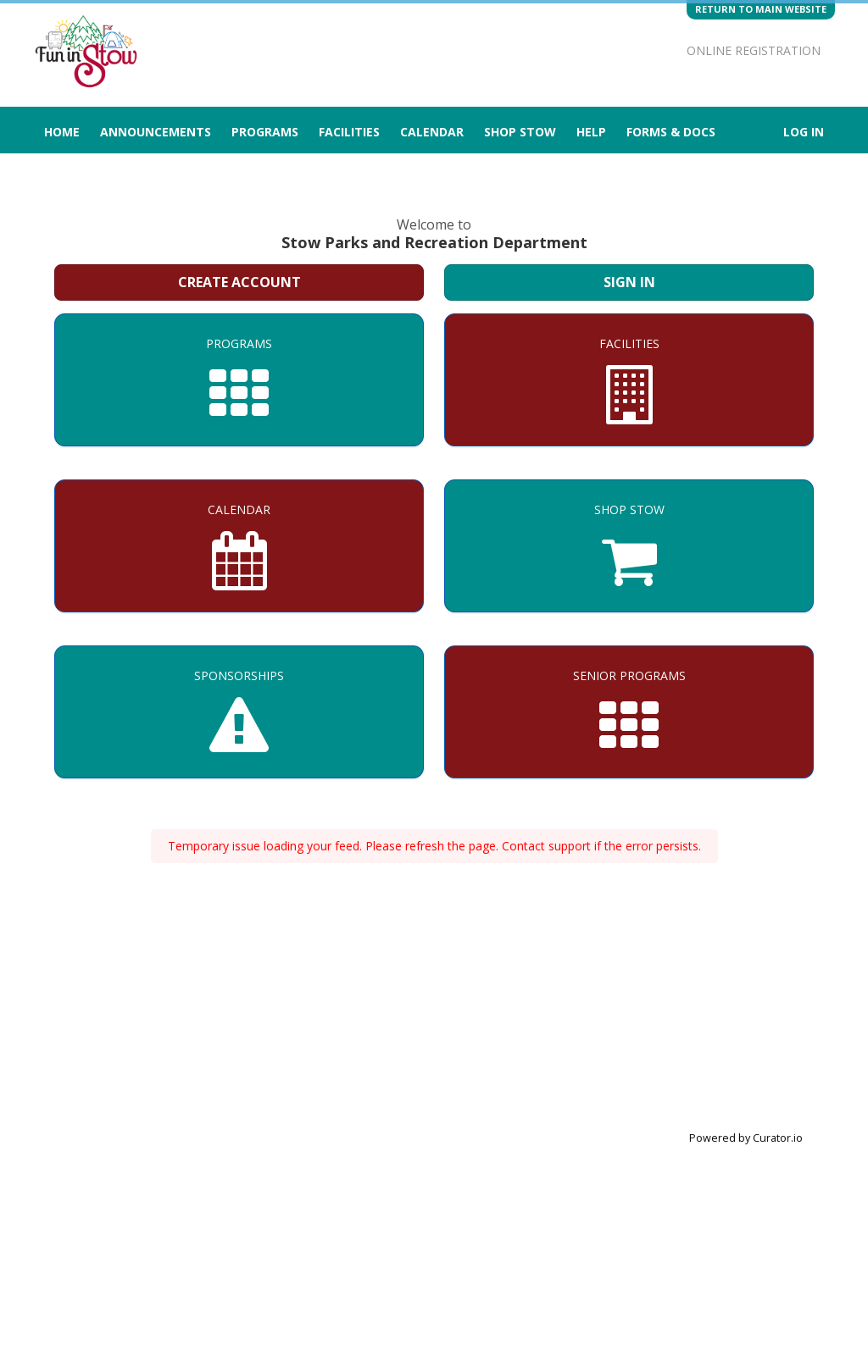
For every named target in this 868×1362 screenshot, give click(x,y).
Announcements (155, 132)
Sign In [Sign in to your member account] (629, 282)
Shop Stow (520, 132)
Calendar (432, 132)
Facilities (349, 132)
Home (62, 132)
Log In (803, 132)
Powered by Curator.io (746, 1138)
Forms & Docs (670, 132)
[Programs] (239, 379)
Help (591, 132)
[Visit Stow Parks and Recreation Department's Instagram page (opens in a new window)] (603, 21)
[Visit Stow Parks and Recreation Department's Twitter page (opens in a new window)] (633, 21)
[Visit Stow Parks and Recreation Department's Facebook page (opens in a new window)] (663, 21)
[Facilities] (629, 379)
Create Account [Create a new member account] (239, 282)
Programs (264, 132)
